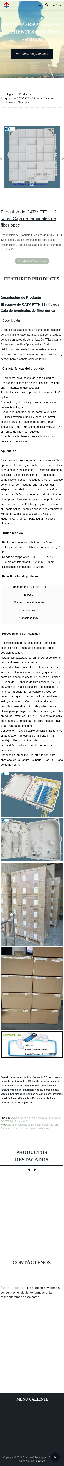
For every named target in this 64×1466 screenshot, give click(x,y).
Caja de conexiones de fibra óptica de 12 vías (26, 1077)
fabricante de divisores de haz (41, 1089)
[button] (40, 5)
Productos (25, 94)
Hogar (9, 94)
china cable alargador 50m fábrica (29, 1085)
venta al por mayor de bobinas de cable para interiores (32, 1094)
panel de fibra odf (11, 1098)
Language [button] (56, 5)
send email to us (32, 261)
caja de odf (27, 1098)
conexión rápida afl (22, 1102)
